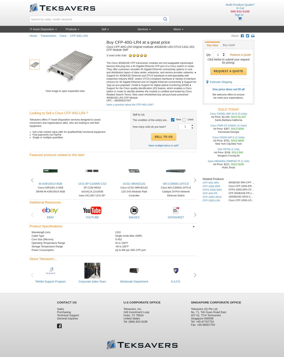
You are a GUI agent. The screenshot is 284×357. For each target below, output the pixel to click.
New (178, 119)
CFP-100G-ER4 (211, 186)
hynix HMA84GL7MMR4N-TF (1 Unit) (228, 161)
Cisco (63, 35)
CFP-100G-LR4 (211, 200)
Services (144, 29)
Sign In (239, 14)
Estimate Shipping (219, 82)
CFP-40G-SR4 (211, 182)
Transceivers (48, 35)
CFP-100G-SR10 (212, 197)
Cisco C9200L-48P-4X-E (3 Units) (228, 113)
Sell (105, 29)
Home (33, 35)
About (178, 29)
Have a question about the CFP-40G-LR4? (129, 104)
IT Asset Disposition (43, 29)
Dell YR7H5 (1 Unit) (228, 149)
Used (190, 119)
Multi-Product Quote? (240, 4)
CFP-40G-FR (210, 193)
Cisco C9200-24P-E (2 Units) (229, 137)
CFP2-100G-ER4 (212, 189)
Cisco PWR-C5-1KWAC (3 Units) (228, 125)
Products (72, 29)
